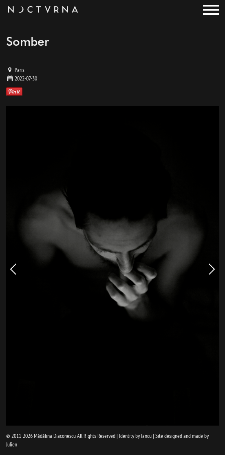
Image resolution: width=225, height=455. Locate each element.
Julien (11, 444)
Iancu (146, 435)
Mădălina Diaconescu (55, 435)
